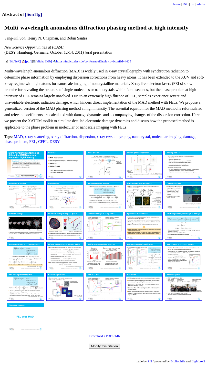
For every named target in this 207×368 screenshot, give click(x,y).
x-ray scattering (37, 137)
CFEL (43, 141)
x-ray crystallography (113, 137)
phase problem (15, 141)
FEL (32, 141)
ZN (150, 361)
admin (201, 4)
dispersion (87, 137)
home (177, 4)
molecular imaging (166, 137)
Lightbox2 (198, 361)
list (193, 4)
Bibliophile (178, 361)
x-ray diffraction (64, 137)
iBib (185, 4)
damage (189, 137)
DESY (55, 141)
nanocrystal (141, 137)
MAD (18, 137)
